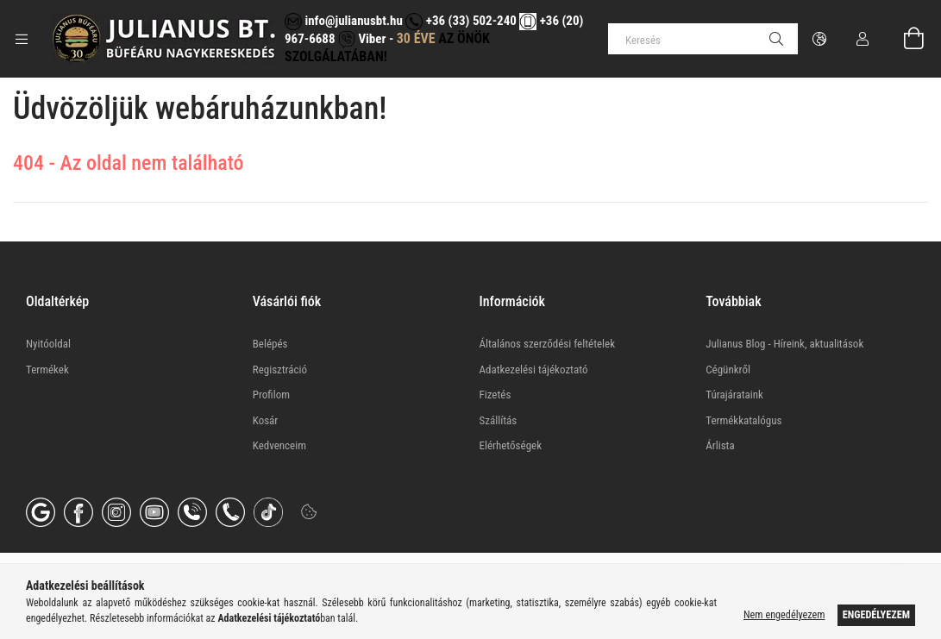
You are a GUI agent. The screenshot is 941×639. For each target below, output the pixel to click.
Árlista (720, 445)
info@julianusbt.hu (344, 20)
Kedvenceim (279, 445)
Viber (362, 39)
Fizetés (495, 394)
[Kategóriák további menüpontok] (21, 38)
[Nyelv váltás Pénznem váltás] (819, 38)
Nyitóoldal (48, 343)
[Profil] (862, 38)
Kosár (266, 420)
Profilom (271, 394)
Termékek (47, 369)
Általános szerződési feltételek (548, 343)
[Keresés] (703, 38)
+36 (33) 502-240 (460, 20)
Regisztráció (280, 369)
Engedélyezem (876, 615)
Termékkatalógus (743, 420)
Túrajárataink (734, 394)
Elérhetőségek (511, 445)
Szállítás (499, 420)
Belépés (270, 343)
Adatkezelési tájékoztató (534, 369)
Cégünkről (728, 369)
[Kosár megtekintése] (904, 38)
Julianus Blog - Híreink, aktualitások (784, 343)
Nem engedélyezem (784, 615)
